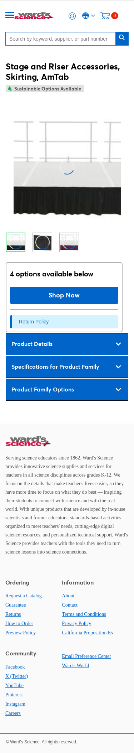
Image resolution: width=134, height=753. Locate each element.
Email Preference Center (86, 656)
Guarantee (15, 605)
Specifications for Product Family (66, 367)
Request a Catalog (23, 595)
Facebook (15, 667)
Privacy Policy (76, 623)
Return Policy (34, 321)
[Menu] (10, 16)
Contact (70, 605)
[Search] (62, 38)
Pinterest (14, 694)
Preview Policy (20, 632)
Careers (13, 713)
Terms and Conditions (84, 614)
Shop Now (64, 295)
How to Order (19, 623)
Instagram (15, 704)
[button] (72, 16)
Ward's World (75, 665)
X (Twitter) (16, 676)
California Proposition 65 (87, 632)
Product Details (66, 344)
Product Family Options (66, 389)
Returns (13, 614)
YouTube (14, 685)
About (68, 595)
